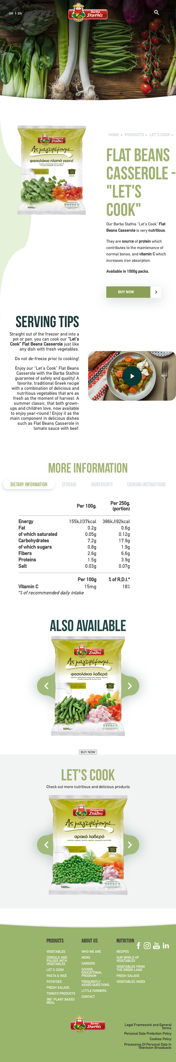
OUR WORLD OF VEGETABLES (128, 959)
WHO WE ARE (91, 951)
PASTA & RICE (57, 976)
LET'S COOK (160, 135)
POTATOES (54, 981)
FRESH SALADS (58, 987)
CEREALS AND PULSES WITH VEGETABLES (57, 961)
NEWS (86, 957)
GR (11, 13)
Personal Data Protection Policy (147, 1033)
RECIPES (123, 951)
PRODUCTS (134, 135)
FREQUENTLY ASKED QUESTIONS (95, 983)
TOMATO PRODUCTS (61, 993)
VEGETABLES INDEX (131, 981)
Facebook (138, 945)
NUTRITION (125, 941)
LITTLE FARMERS (94, 991)
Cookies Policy (160, 1039)
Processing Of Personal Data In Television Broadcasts (147, 1046)
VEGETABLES (56, 951)
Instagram (147, 945)
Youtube (156, 945)
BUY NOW (126, 292)
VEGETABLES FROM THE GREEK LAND (131, 968)
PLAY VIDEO (132, 375)
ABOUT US (90, 941)
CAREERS (88, 963)
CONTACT (88, 996)
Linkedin (165, 945)
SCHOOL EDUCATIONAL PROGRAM (92, 973)
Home (114, 135)
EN (20, 13)
